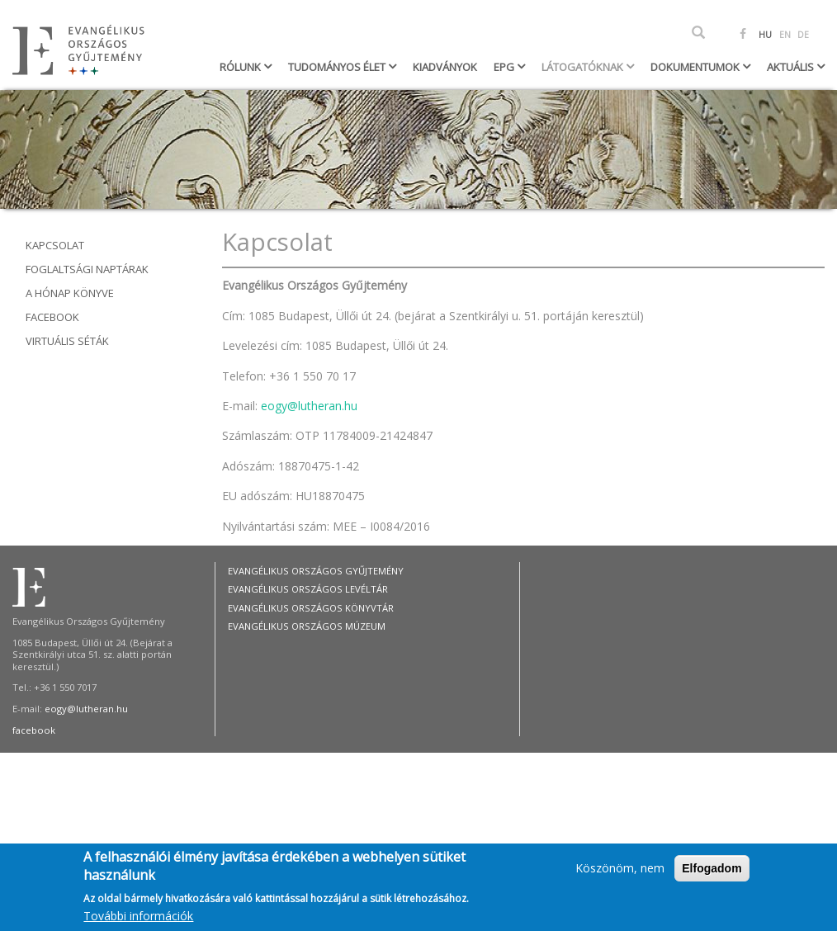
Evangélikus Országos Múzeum (306, 626)
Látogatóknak (583, 66)
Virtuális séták (67, 340)
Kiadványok (445, 66)
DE (803, 34)
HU (765, 34)
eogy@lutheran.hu (309, 406)
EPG (505, 66)
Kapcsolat (55, 245)
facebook (33, 730)
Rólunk (241, 66)
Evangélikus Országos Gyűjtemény (316, 571)
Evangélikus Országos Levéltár (308, 589)
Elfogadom (711, 872)
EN (785, 34)
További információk (138, 920)
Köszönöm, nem (619, 872)
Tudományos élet (338, 66)
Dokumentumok (696, 66)
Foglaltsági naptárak (87, 269)
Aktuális (791, 66)
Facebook (52, 317)
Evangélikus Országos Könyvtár (311, 608)
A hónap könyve (70, 293)
